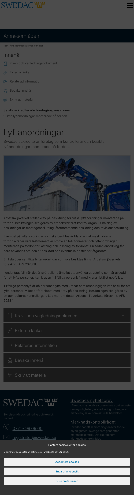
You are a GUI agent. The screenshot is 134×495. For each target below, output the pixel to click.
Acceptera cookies (67, 462)
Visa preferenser (67, 481)
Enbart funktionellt (67, 471)
